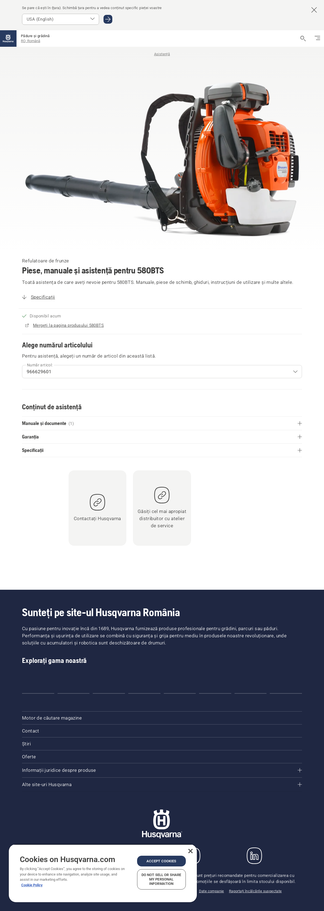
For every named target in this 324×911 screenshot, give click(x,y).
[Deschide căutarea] (303, 38)
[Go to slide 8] (286, 693)
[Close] (190, 851)
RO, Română (30, 41)
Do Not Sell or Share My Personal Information (161, 879)
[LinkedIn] (254, 855)
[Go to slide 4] (144, 693)
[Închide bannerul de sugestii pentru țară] (314, 10)
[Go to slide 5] (180, 693)
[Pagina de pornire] (8, 38)
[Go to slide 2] (74, 693)
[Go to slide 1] (38, 693)
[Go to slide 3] (109, 693)
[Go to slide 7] (251, 693)
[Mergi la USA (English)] (108, 19)
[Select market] (60, 19)
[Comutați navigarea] (317, 38)
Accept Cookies (161, 861)
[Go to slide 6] (215, 693)
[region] (103, 873)
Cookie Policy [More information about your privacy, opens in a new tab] (32, 885)
